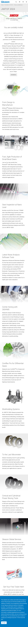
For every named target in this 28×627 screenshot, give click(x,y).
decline (13, 615)
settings (9, 617)
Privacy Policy (4, 615)
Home (2, 4)
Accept (4, 622)
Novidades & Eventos (8, 4)
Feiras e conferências (18, 4)
